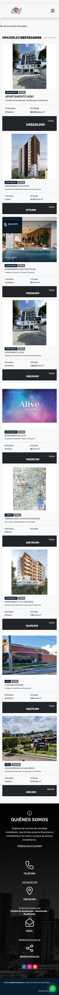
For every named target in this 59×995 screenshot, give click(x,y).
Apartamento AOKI (19, 96)
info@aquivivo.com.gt (29, 939)
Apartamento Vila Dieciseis (19, 602)
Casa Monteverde (14, 685)
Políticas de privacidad (29, 846)
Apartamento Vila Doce (17, 186)
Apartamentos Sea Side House (20, 269)
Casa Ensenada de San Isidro (20, 768)
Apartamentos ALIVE (15, 435)
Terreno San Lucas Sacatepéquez (22, 518)
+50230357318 (29, 882)
